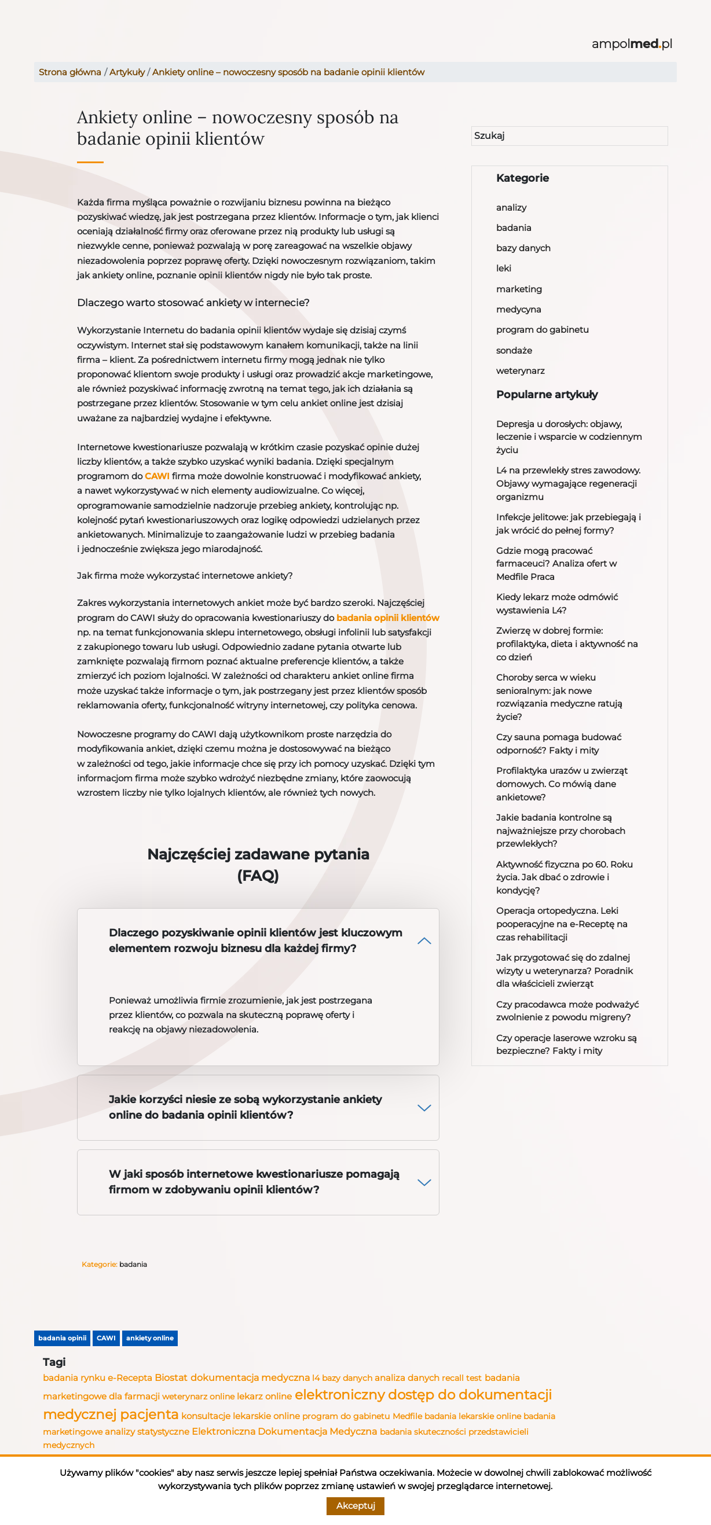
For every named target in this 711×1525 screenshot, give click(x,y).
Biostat (171, 1377)
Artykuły (127, 72)
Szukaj (489, 135)
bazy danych (523, 247)
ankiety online (150, 1338)
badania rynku (74, 1378)
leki (503, 268)
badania (514, 227)
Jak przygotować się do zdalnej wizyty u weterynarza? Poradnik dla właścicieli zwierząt (564, 970)
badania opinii (62, 1338)
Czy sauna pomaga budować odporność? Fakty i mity (558, 744)
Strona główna (70, 72)
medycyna (518, 309)
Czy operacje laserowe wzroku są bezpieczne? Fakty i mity (566, 1044)
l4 (316, 1378)
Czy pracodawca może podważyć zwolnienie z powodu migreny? (567, 1011)
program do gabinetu (542, 329)
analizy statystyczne (147, 1432)
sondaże (514, 350)
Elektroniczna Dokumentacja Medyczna (284, 1431)
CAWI (157, 476)
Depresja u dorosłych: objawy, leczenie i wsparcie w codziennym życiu (569, 436)
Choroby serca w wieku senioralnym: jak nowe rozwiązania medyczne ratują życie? (559, 697)
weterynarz (520, 370)
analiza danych (407, 1378)
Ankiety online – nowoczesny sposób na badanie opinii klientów (288, 72)
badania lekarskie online (472, 1416)
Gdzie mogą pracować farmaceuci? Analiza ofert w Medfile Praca (556, 563)
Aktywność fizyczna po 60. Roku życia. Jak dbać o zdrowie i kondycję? (564, 877)
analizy (511, 207)
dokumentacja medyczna (250, 1377)
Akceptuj (355, 1505)
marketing (519, 289)
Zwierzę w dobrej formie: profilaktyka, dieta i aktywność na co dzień (567, 643)
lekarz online (264, 1396)
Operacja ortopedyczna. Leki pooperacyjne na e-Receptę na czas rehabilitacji (562, 923)
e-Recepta (130, 1378)
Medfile (407, 1416)
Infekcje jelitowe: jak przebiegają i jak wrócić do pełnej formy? (568, 524)
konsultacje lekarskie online (240, 1416)
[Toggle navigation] (43, 44)
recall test (462, 1378)
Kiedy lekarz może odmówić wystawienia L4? (557, 603)
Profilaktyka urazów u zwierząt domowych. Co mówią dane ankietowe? (562, 783)
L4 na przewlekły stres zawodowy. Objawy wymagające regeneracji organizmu (568, 483)
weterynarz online (198, 1396)
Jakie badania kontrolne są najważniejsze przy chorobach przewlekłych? (560, 830)
